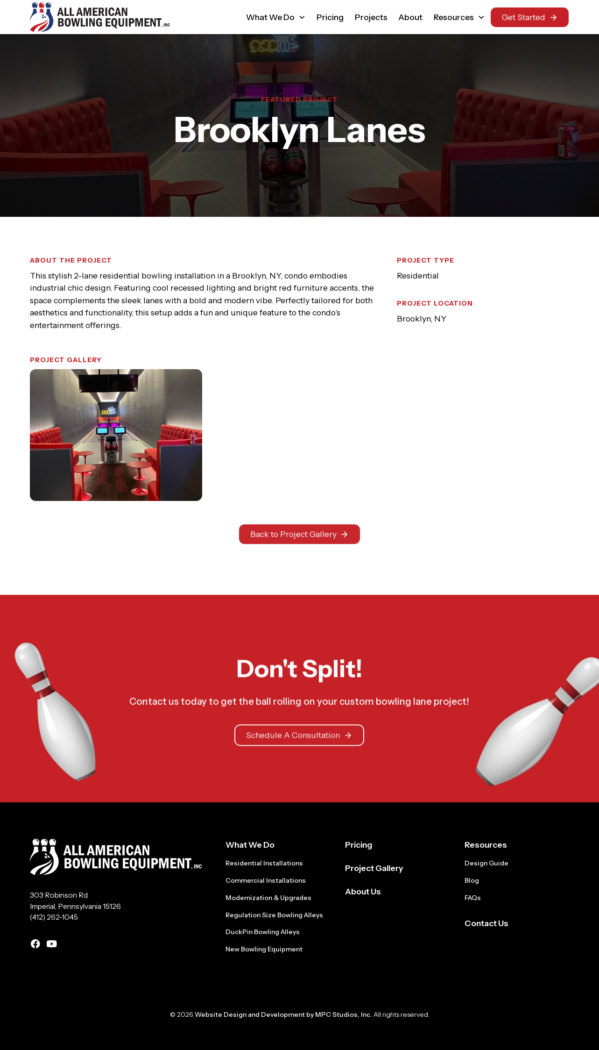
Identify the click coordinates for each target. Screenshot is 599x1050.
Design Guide (486, 863)
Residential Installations (264, 863)
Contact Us (486, 923)
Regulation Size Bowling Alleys (274, 915)
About (410, 17)
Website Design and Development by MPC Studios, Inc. (283, 1014)
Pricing (330, 17)
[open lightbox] (116, 435)
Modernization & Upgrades (268, 897)
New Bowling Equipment (264, 949)
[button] (276, 17)
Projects (371, 17)
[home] (100, 17)
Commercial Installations (266, 880)
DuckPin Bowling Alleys (263, 932)
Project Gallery (374, 868)
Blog (472, 880)
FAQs (473, 897)
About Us (363, 891)
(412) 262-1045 (54, 917)
